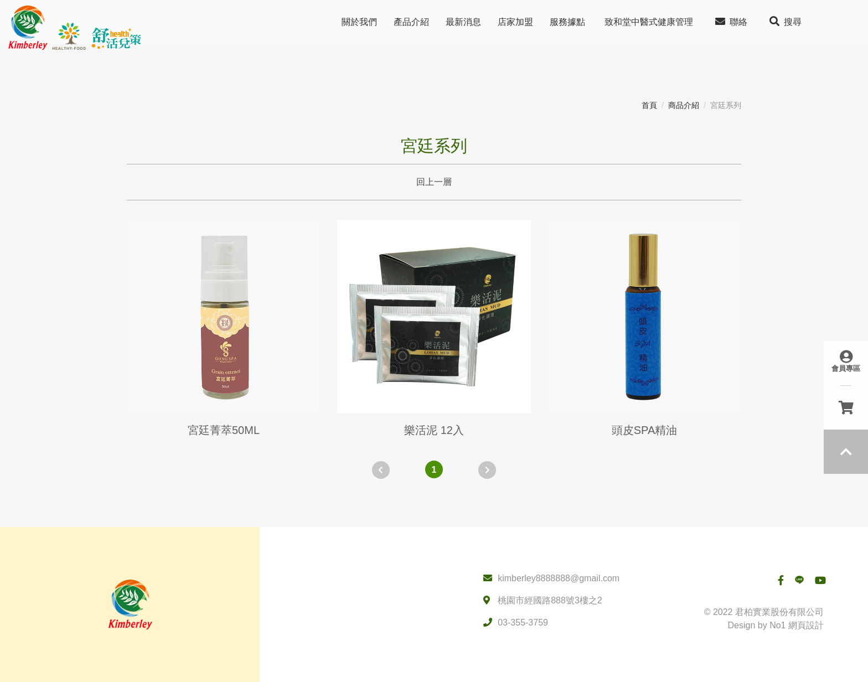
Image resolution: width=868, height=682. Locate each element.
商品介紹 (683, 105)
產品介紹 (411, 22)
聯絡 (731, 21)
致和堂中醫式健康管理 (648, 22)
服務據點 (567, 22)
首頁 (649, 105)
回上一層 (434, 182)
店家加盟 (515, 22)
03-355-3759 (523, 622)
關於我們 (359, 22)
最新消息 (463, 22)
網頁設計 (806, 625)
